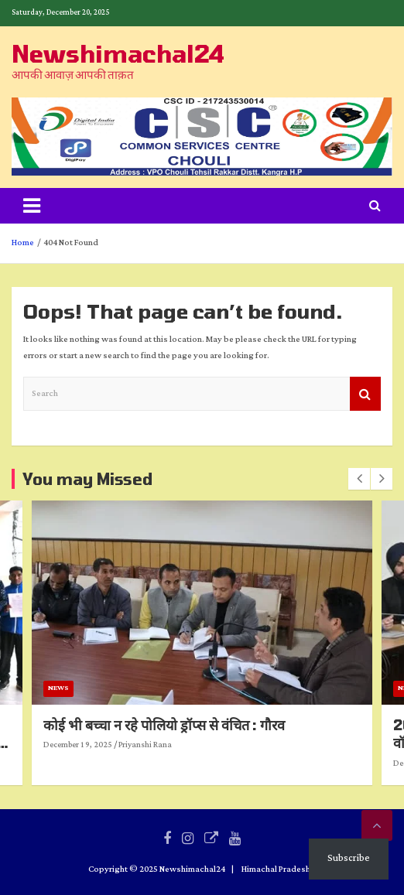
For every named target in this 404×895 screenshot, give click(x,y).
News (169, 688)
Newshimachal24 (118, 53)
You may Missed (87, 479)
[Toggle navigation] (32, 206)
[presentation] (359, 479)
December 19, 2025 (188, 745)
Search (365, 394)
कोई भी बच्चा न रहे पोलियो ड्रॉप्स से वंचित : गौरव (274, 724)
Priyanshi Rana (255, 745)
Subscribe (348, 858)
